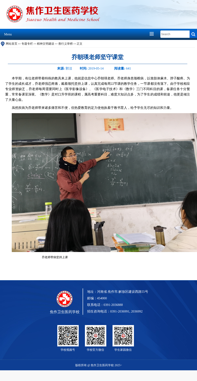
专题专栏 (27, 43)
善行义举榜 (65, 43)
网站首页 (11, 43)
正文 (79, 43)
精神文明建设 (45, 43)
